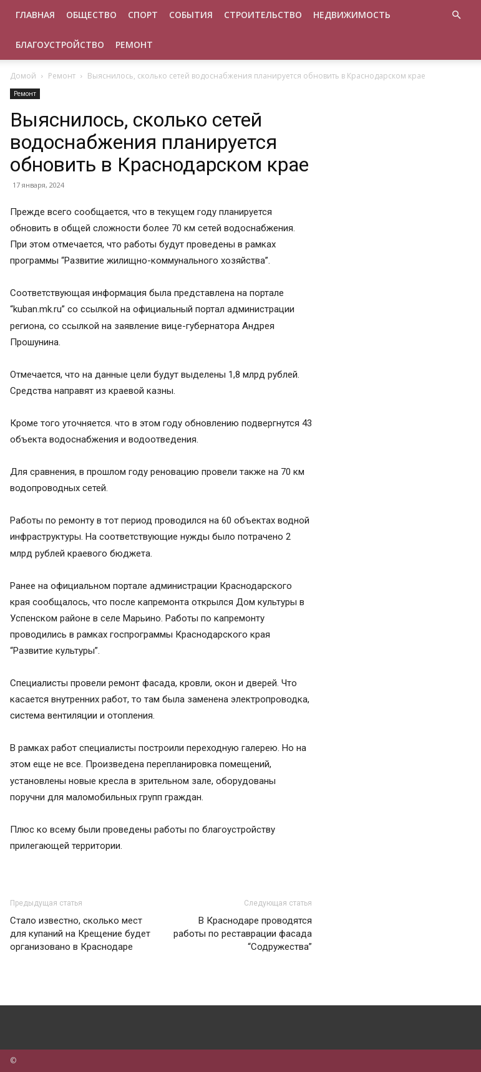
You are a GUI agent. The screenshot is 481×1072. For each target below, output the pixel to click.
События (191, 15)
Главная (35, 15)
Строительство (263, 15)
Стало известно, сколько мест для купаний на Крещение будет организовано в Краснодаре (80, 933)
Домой (23, 75)
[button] (457, 15)
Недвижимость (352, 15)
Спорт (143, 15)
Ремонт (134, 44)
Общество (91, 15)
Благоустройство (60, 44)
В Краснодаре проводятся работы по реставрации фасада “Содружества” (242, 933)
